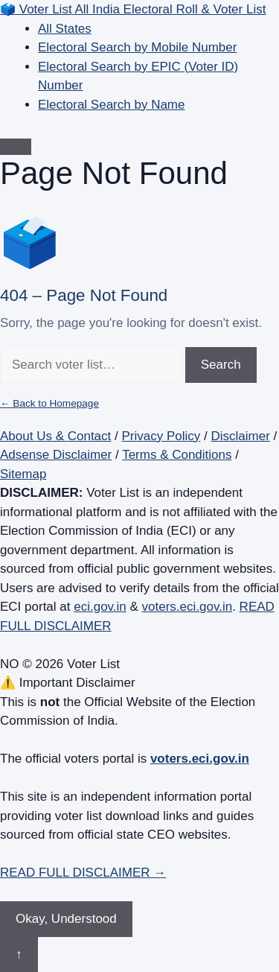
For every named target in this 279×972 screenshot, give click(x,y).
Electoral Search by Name (111, 105)
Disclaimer (240, 436)
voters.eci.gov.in (187, 607)
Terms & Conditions (176, 455)
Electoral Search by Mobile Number (137, 47)
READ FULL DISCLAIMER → (83, 872)
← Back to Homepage (49, 403)
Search (221, 365)
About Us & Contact (55, 436)
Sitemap (23, 474)
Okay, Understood (66, 919)
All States (65, 29)
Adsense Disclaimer (56, 455)
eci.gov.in (100, 607)
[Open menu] (15, 147)
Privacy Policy (161, 436)
